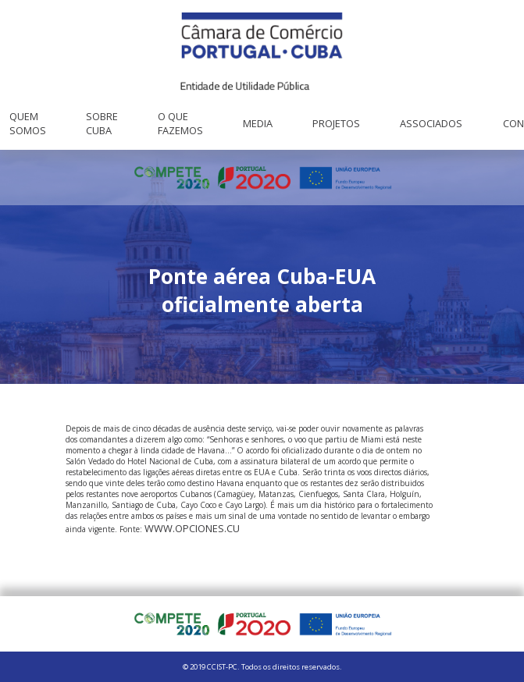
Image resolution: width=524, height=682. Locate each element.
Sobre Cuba (102, 123)
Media (258, 123)
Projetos (336, 123)
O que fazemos (180, 123)
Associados (431, 123)
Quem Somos (27, 123)
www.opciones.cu (192, 528)
